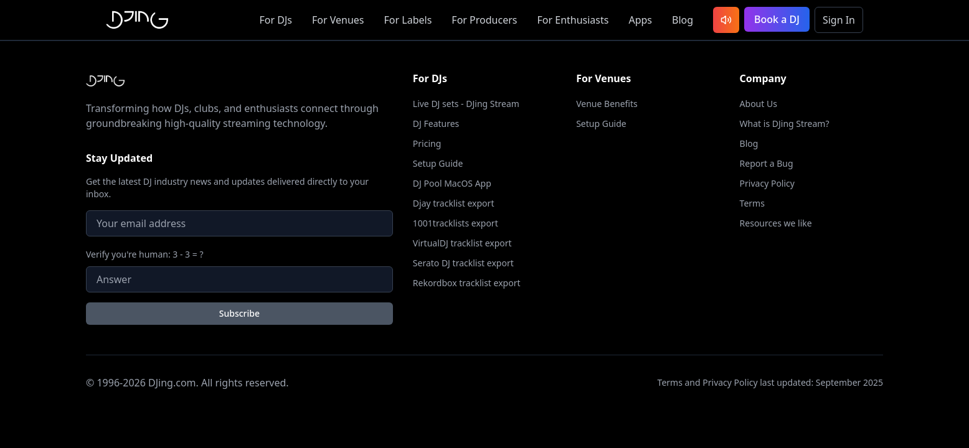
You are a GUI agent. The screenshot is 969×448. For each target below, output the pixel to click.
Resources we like (776, 223)
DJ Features (436, 123)
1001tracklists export (455, 223)
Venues (338, 20)
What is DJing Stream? (785, 123)
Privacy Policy (767, 183)
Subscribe (239, 313)
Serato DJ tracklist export (463, 263)
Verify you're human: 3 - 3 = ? (145, 254)
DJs (276, 20)
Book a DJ (777, 19)
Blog (682, 20)
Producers (484, 20)
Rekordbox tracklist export (467, 283)
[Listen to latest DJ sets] (726, 20)
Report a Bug (766, 163)
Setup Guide (438, 163)
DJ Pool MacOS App (452, 183)
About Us (758, 104)
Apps (640, 20)
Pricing (427, 143)
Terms (752, 203)
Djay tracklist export (453, 203)
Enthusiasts (572, 20)
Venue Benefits (607, 104)
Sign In (839, 20)
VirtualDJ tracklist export (462, 243)
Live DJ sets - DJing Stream (466, 104)
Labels (408, 20)
